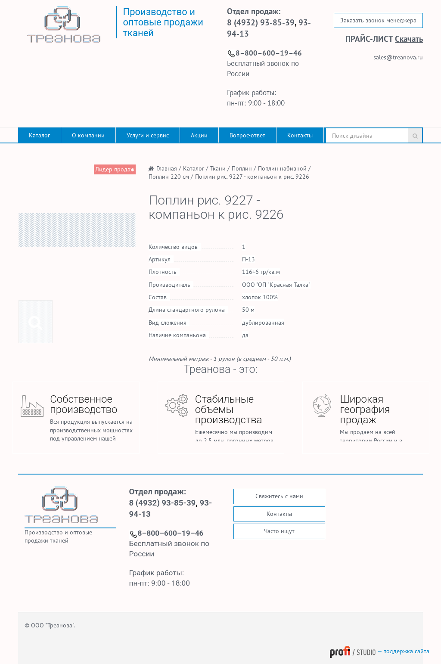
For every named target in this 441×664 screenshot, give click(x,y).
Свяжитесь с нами (279, 496)
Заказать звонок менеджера (378, 20)
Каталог (39, 135)
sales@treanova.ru (398, 57)
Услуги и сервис (148, 135)
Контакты (300, 135)
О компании (88, 135)
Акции (199, 135)
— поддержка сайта (379, 651)
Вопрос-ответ (247, 135)
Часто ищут (279, 531)
